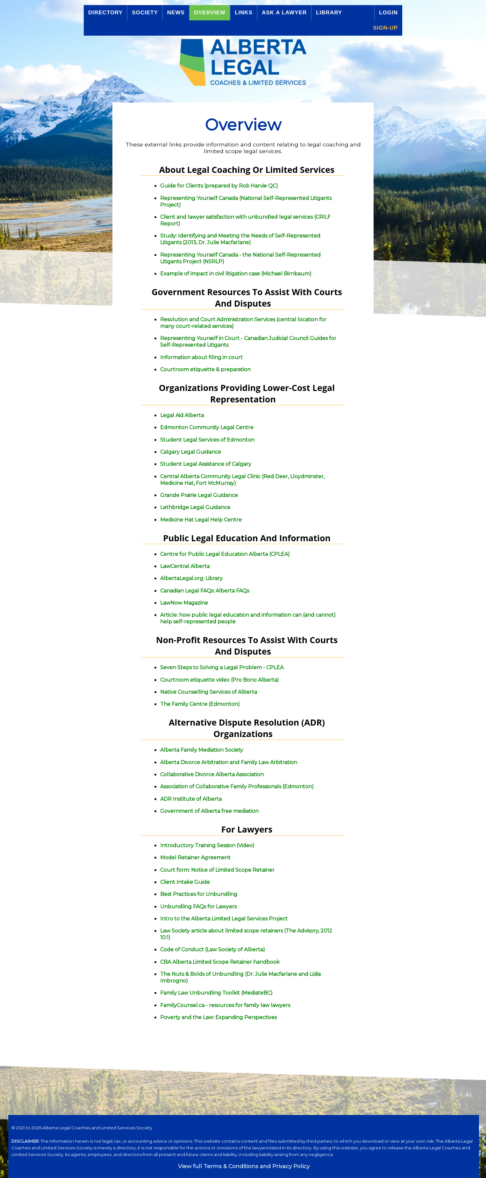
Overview (209, 13)
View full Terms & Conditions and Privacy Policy (244, 1166)
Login (388, 13)
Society (145, 13)
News (176, 13)
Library (329, 13)
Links (244, 13)
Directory (105, 13)
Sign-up (385, 28)
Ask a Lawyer (284, 13)
